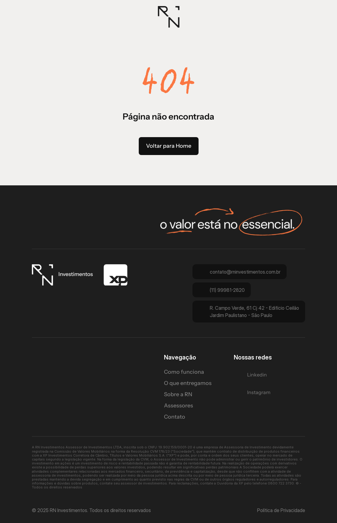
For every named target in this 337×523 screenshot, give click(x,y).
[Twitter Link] (254, 374)
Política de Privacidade (281, 510)
